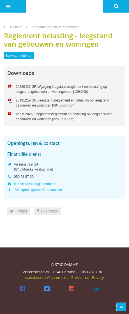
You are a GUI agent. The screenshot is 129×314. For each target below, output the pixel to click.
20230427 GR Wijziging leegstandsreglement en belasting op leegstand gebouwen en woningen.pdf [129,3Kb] (61, 89)
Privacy (98, 277)
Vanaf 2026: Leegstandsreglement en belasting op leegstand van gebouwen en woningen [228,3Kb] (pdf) (64, 116)
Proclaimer (80, 277)
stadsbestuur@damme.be (46, 277)
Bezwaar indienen (19, 56)
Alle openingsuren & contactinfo (38, 190)
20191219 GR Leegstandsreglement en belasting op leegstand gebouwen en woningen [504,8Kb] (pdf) (62, 102)
